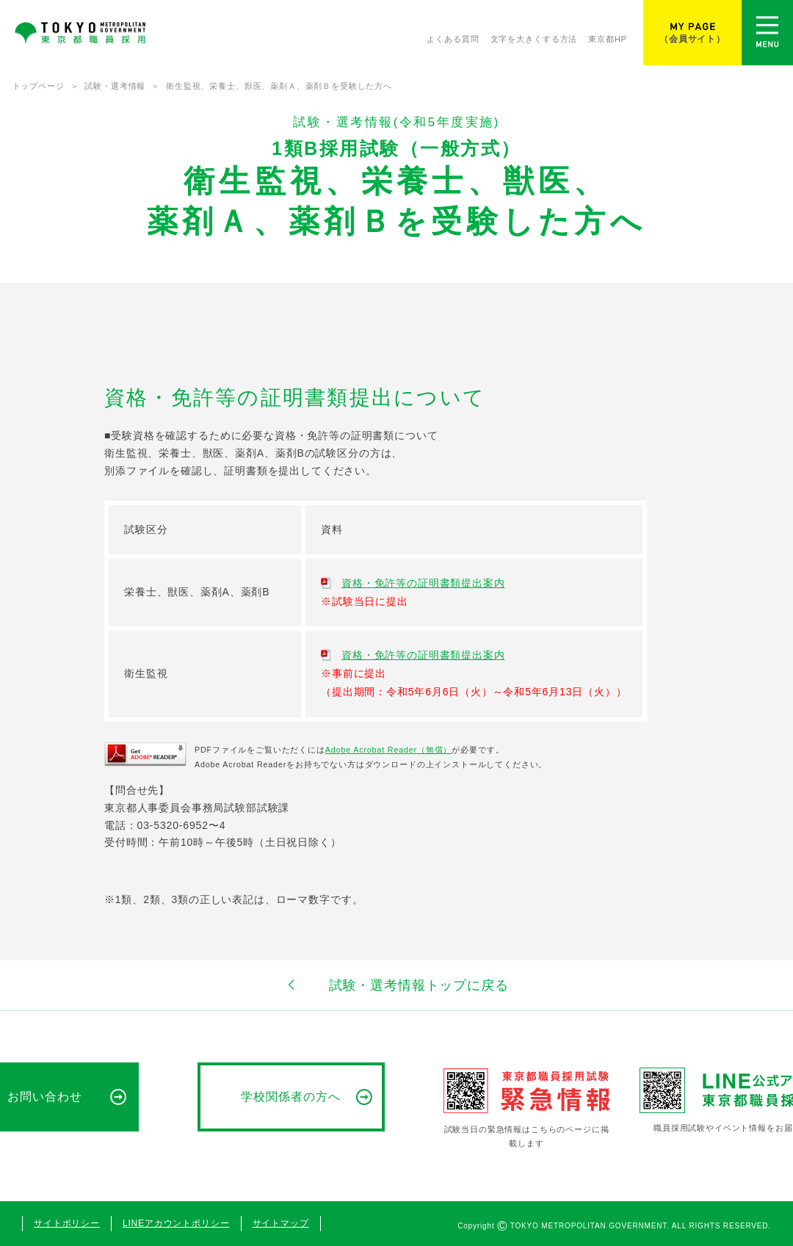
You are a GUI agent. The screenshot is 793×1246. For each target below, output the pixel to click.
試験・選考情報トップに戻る (396, 985)
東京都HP (607, 41)
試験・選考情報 (114, 86)
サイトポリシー (67, 1223)
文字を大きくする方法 (534, 41)
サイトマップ (281, 1223)
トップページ (38, 86)
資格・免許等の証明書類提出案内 (423, 583)
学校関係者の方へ (291, 1096)
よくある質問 (453, 41)
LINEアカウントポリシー (176, 1223)
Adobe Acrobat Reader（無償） (388, 749)
